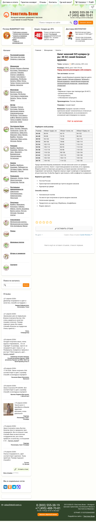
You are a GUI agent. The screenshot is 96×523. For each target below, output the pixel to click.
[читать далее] (8, 354)
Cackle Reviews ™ (86, 235)
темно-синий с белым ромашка (69, 79)
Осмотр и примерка (20, 36)
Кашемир (13, 150)
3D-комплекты (18, 132)
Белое (19, 141)
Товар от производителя (17, 42)
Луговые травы (16, 169)
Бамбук (13, 137)
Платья (13, 75)
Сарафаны (20, 75)
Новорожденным (16, 113)
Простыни (14, 198)
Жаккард (13, 135)
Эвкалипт (18, 152)
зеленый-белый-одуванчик (67, 83)
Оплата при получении (21, 34)
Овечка (20, 150)
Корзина (82, 2)
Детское (13, 141)
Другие (21, 171)
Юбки (19, 81)
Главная (38, 50)
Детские (13, 213)
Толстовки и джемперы (17, 78)
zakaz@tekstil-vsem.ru (12, 505)
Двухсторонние (16, 180)
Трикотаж (13, 139)
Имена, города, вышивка (19, 209)
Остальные (14, 158)
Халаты (13, 81)
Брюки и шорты (16, 92)
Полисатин (14, 130)
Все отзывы (7, 473)
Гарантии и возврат (29, 2)
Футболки (22, 79)
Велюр (24, 135)
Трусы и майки (15, 120)
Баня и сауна (15, 211)
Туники (13, 77)
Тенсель (20, 137)
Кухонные (14, 206)
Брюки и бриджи (22, 68)
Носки (24, 98)
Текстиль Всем (89, 516)
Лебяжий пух (23, 167)
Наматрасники (15, 196)
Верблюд (20, 148)
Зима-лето (23, 133)
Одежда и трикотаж (17, 59)
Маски (25, 226)
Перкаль (24, 128)
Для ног (23, 211)
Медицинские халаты (18, 222)
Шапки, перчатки (16, 85)
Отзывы (43, 2)
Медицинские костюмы (19, 224)
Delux (20, 135)
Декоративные (15, 156)
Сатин (21, 130)
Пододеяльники (16, 193)
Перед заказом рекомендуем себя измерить (74, 70)
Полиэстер (14, 182)
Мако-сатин (22, 139)
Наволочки (14, 191)
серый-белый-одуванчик (79, 81)
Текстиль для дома (17, 57)
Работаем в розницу (20, 32)
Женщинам (48, 50)
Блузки (13, 68)
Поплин (17, 128)
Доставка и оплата (10, 2)
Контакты (53, 2)
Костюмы (13, 70)
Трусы (23, 81)
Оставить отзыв (64, 229)
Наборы (21, 206)
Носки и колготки (22, 83)
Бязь (12, 128)
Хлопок (20, 178)
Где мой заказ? (66, 2)
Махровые (20, 204)
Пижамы (20, 72)
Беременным (15, 154)
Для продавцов (16, 226)
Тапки (12, 83)
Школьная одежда (17, 111)
